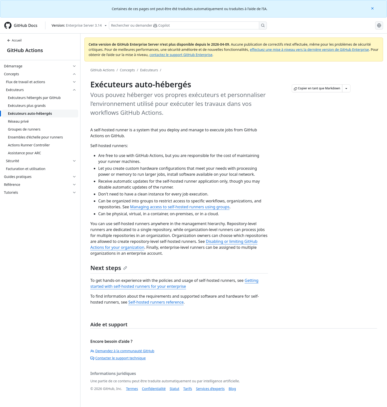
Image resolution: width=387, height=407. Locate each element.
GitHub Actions (25, 50)
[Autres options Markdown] (346, 88)
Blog (232, 388)
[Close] (373, 8)
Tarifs (187, 388)
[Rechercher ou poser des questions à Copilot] (188, 25)
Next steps (108, 268)
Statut (174, 388)
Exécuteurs (149, 70)
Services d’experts (210, 388)
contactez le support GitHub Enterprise (180, 54)
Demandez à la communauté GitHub (122, 351)
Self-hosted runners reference (156, 302)
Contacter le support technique (118, 358)
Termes (132, 388)
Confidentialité (154, 388)
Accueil (14, 40)
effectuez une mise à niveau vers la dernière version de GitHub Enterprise (309, 49)
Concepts (127, 70)
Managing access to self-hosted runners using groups (180, 207)
